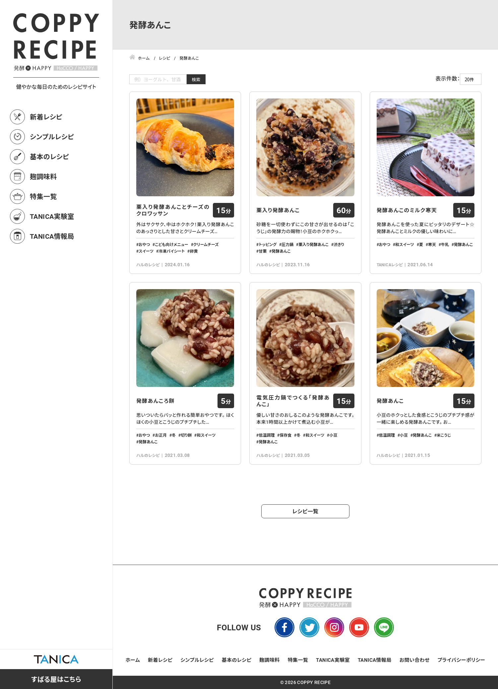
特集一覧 (43, 196)
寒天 (432, 244)
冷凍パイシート (171, 251)
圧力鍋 (287, 244)
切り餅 (186, 435)
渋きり (339, 244)
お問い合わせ (415, 660)
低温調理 (267, 435)
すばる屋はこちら (56, 679)
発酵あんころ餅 (155, 401)
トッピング (268, 244)
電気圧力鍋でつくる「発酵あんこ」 (293, 400)
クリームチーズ (206, 244)
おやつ (144, 244)
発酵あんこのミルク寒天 (407, 210)
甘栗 (263, 251)
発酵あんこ (281, 251)
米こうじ (444, 435)
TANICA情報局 (52, 236)
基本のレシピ (49, 156)
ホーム (133, 660)
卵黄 (194, 251)
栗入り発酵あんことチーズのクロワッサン (173, 210)
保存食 (285, 435)
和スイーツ (404, 244)
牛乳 (445, 244)
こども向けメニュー (171, 244)
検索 (196, 79)
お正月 (161, 435)
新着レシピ (46, 116)
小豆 (333, 435)
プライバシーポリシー (461, 660)
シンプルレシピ (52, 136)
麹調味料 (43, 176)
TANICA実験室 (52, 216)
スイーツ (146, 251)
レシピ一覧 (305, 511)
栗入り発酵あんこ (278, 210)
